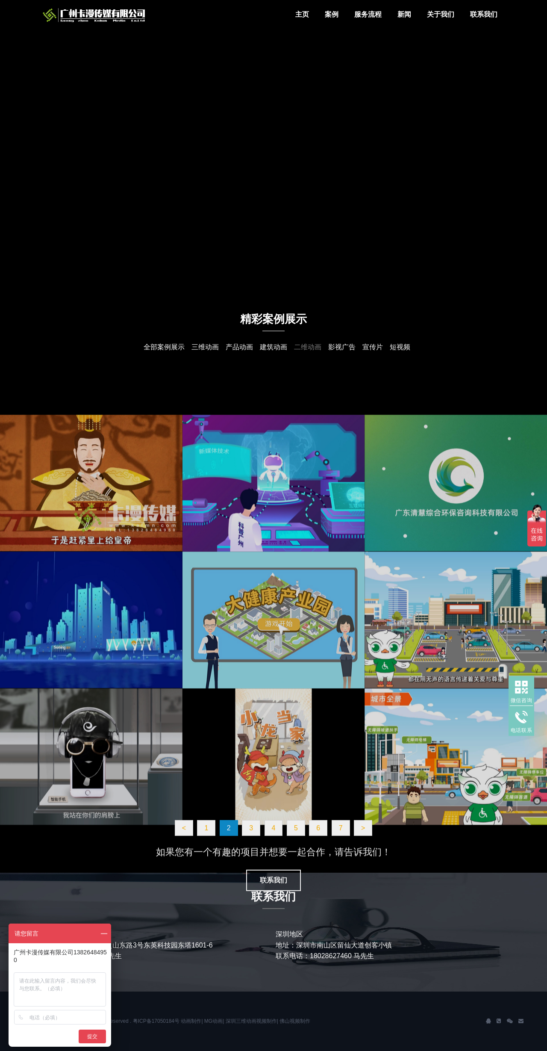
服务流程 (368, 14)
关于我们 (440, 14)
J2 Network (107, 15)
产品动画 (239, 352)
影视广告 (342, 352)
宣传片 (372, 352)
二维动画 (307, 352)
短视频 (400, 352)
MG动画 (213, 1021)
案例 (331, 14)
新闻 (404, 14)
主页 (302, 14)
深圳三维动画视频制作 (251, 1021)
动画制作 (191, 1021)
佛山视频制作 (294, 1021)
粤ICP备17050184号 (156, 1021)
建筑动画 (273, 352)
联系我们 (483, 14)
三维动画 (205, 352)
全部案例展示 (164, 352)
